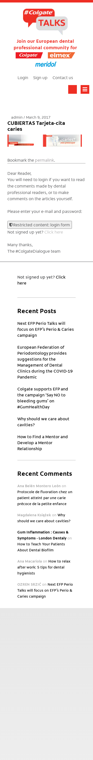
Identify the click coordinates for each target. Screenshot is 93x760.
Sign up (40, 77)
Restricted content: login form (39, 224)
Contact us (63, 77)
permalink (44, 160)
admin (17, 117)
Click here (53, 232)
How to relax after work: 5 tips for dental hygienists (43, 567)
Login (23, 77)
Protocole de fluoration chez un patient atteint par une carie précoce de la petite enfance (44, 497)
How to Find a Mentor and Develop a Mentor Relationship (42, 442)
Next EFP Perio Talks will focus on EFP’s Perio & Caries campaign (45, 329)
